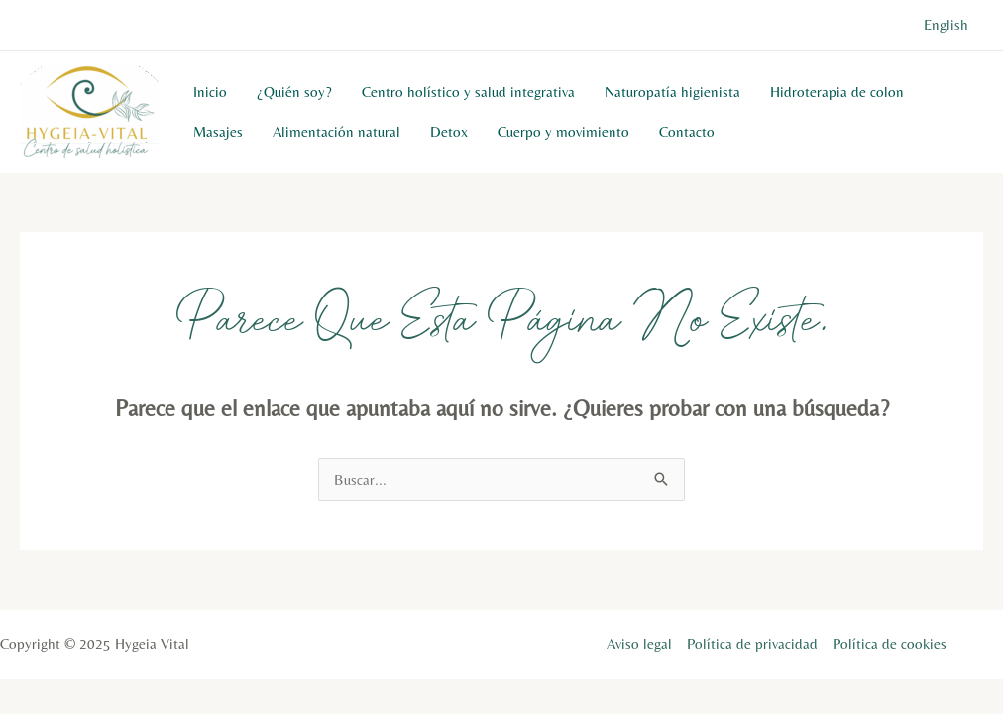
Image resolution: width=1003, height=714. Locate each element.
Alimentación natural (336, 131)
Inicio (210, 91)
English (946, 24)
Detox (449, 131)
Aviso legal (639, 643)
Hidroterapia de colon (837, 91)
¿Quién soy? (294, 91)
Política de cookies (890, 643)
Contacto (687, 131)
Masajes (218, 131)
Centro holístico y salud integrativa (468, 91)
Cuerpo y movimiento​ (563, 131)
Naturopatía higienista (672, 91)
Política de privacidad (752, 643)
